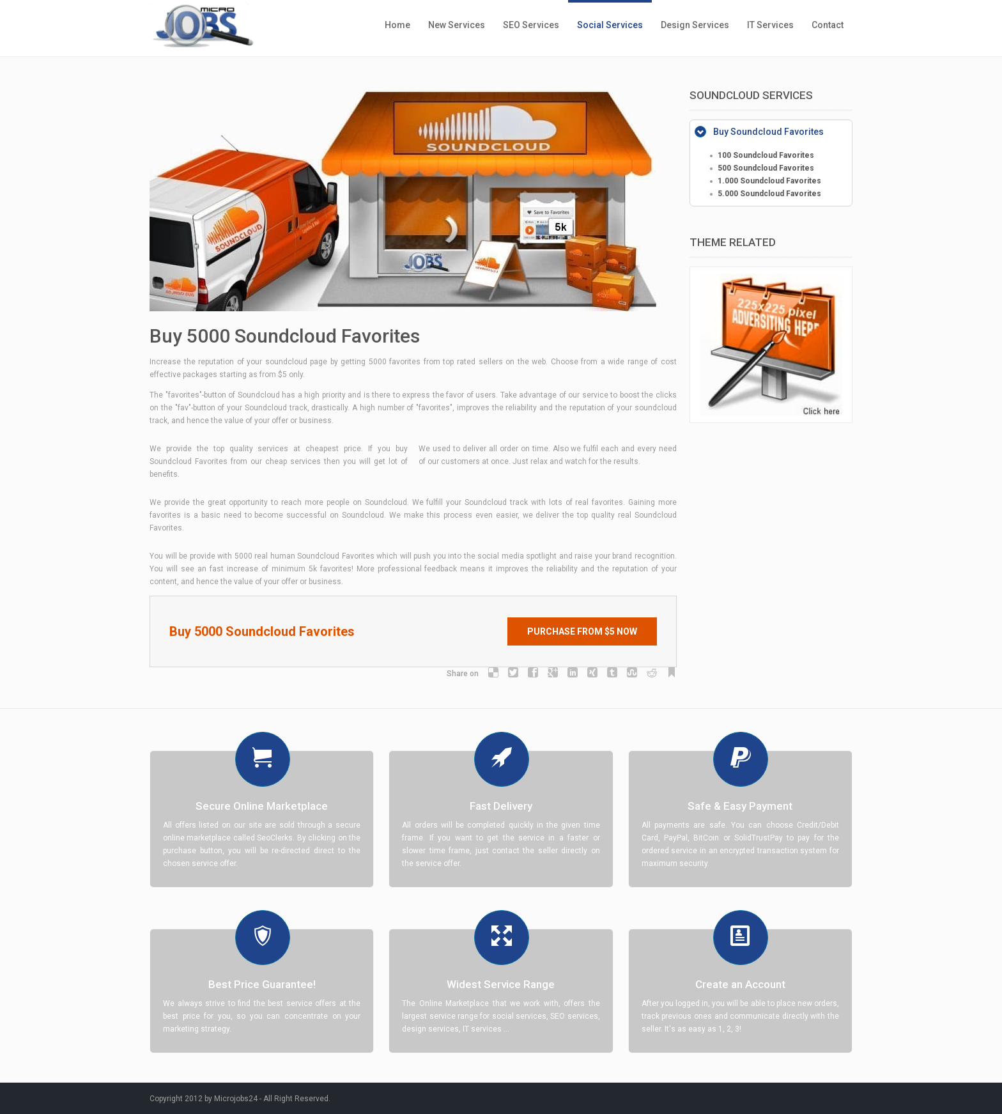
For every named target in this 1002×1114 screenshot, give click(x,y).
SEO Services (531, 25)
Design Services (695, 25)
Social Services (610, 25)
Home (397, 25)
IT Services (770, 25)
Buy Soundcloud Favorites (768, 132)
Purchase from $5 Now (582, 631)
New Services (456, 25)
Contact (828, 25)
